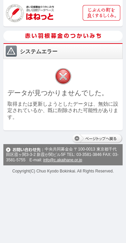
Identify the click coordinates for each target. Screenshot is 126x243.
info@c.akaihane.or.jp (62, 160)
